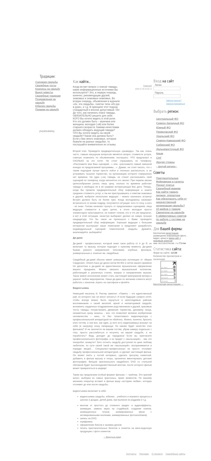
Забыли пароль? (174, 100)
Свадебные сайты (175, 454)
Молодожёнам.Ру (36, 35)
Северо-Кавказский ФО (171, 140)
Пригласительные (167, 178)
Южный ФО (163, 127)
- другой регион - (166, 166)
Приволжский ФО (167, 131)
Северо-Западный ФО (170, 123)
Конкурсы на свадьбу (47, 88)
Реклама (144, 454)
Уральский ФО (165, 136)
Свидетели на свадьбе (170, 212)
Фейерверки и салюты (170, 181)
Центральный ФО (167, 118)
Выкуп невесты (44, 92)
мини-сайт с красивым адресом (167, 239)
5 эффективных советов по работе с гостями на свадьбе (171, 219)
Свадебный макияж (168, 188)
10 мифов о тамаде (168, 208)
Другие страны (165, 162)
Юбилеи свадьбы (45, 106)
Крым (159, 153)
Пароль (159, 92)
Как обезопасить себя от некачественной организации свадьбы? (171, 202)
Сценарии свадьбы (46, 82)
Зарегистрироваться (175, 104)
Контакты (131, 454)
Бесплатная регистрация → (168, 284)
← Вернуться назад (112, 437)
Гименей (147, 86)
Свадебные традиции (48, 95)
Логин (158, 85)
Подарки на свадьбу (47, 109)
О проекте (157, 454)
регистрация (172, 233)
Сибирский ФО (165, 144)
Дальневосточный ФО (170, 149)
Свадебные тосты (45, 85)
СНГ (159, 157)
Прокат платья (165, 184)
